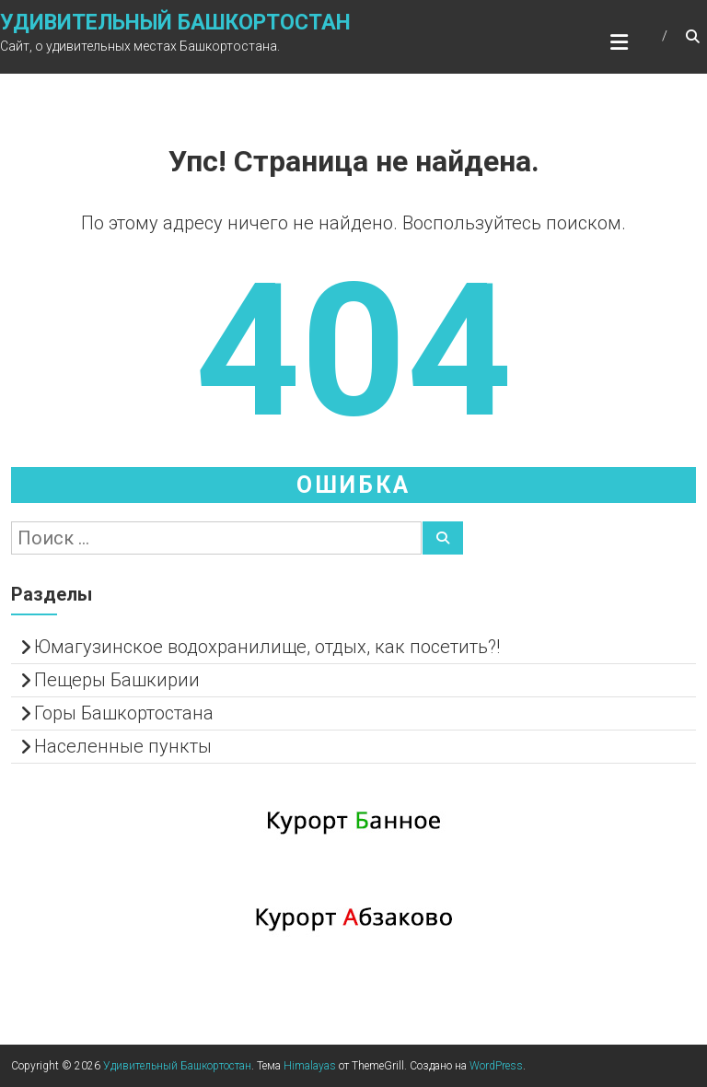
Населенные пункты (123, 746)
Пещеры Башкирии (117, 680)
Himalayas (310, 1065)
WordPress (496, 1065)
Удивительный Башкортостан (175, 22)
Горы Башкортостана (124, 713)
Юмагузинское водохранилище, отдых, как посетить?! (267, 647)
